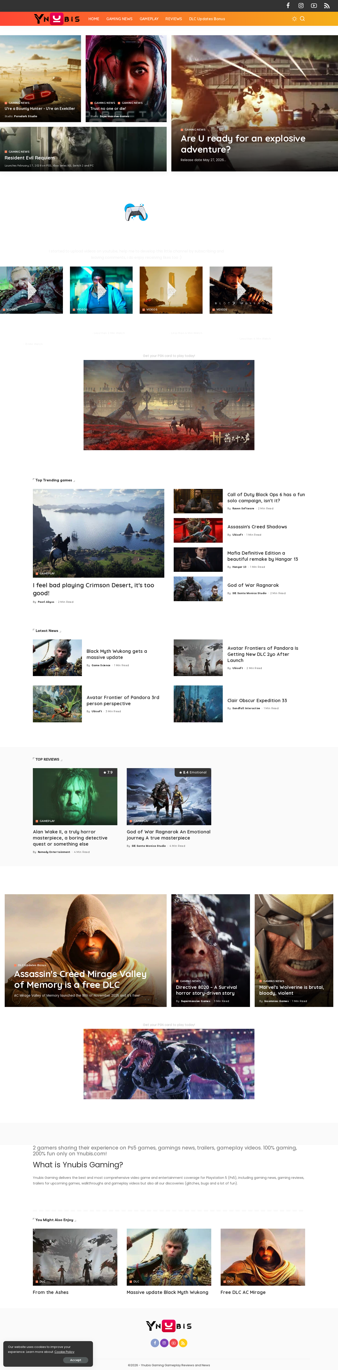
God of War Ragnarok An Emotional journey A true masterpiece (169, 834)
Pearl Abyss (13, 344)
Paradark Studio (25, 116)
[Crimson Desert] (31, 290)
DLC (42, 1280)
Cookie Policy (18, 1352)
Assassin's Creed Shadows (257, 527)
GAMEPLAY (47, 573)
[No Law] (101, 290)
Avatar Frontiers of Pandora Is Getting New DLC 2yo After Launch (263, 653)
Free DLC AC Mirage (243, 1291)
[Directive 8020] (126, 78)
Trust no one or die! (108, 108)
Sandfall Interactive (246, 707)
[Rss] (326, 6)
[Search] (302, 19)
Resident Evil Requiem (30, 158)
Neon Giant (82, 333)
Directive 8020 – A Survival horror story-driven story (206, 989)
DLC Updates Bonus (32, 964)
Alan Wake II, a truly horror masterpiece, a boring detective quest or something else (70, 837)
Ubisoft (237, 534)
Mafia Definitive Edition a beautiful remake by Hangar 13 (263, 556)
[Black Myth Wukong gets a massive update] (57, 657)
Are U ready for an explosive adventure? (244, 143)
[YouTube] (313, 6)
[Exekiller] (254, 103)
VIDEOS (12, 309)
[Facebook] (288, 6)
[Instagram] (301, 6)
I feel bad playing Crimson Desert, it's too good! (95, 588)
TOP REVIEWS (47, 759)
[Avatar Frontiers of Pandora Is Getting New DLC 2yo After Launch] (198, 657)
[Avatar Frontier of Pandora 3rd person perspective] (57, 703)
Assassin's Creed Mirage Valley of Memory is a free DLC (82, 978)
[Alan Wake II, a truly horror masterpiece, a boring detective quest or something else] (75, 796)
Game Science (101, 664)
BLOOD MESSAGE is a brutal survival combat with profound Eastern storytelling (238, 325)
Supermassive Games (114, 116)
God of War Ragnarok (253, 585)
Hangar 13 (239, 567)
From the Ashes (51, 1291)
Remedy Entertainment (54, 850)
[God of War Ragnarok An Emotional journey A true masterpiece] (169, 796)
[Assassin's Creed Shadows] (198, 530)
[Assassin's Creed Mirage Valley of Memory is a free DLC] (86, 949)
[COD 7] (83, 149)
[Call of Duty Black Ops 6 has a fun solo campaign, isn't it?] (198, 501)
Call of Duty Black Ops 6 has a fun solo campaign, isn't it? (261, 497)
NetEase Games (225, 338)
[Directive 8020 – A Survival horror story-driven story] (210, 949)
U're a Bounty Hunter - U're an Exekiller (40, 108)
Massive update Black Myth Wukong (168, 1291)
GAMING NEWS (195, 130)
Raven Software (243, 508)
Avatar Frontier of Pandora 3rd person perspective (123, 700)
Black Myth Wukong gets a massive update (117, 654)
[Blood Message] (241, 290)
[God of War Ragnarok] (198, 589)
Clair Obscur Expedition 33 (257, 700)
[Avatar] (75, 1256)
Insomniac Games (276, 1000)
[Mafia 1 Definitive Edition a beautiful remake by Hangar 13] (198, 559)
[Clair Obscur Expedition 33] (198, 703)
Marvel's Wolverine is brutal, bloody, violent (292, 989)
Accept (56, 1360)
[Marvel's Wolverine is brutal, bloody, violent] (294, 949)
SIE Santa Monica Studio (249, 593)
